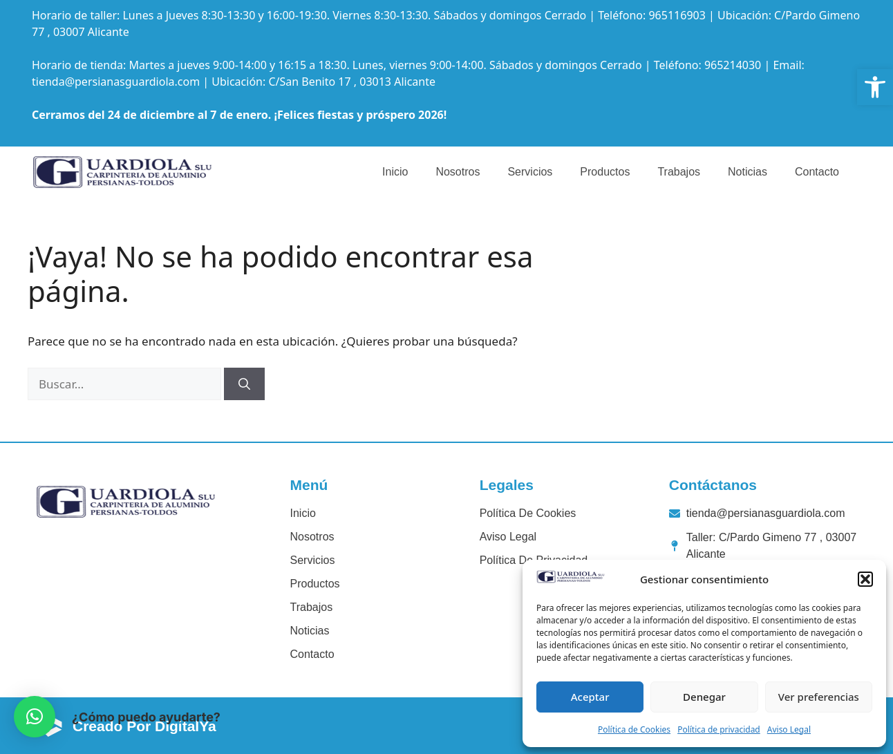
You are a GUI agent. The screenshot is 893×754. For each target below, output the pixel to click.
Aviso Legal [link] (789, 729)
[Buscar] (244, 384)
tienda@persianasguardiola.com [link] (116, 81)
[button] (865, 579)
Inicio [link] (395, 172)
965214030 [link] (732, 65)
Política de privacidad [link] (718, 729)
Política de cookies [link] (528, 513)
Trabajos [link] (678, 172)
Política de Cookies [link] (634, 729)
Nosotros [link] (457, 172)
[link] (875, 87)
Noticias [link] (747, 172)
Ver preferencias (818, 697)
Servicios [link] (529, 172)
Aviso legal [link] (508, 537)
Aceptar (590, 697)
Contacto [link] (817, 172)
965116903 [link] (676, 15)
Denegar (704, 697)
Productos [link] (605, 172)
